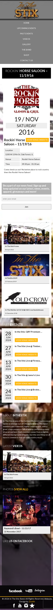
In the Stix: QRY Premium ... (28, 331)
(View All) (21, 489)
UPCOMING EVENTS (26, 28)
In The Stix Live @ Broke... (28, 389)
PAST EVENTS (26, 33)
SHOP (26, 55)
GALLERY (26, 44)
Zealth (32, 601)
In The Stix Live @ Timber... (28, 346)
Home (26, 23)
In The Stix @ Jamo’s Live (27, 375)
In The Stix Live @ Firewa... (28, 360)
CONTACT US (26, 60)
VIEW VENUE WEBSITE (37, 140)
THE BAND (26, 49)
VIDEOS (26, 39)
